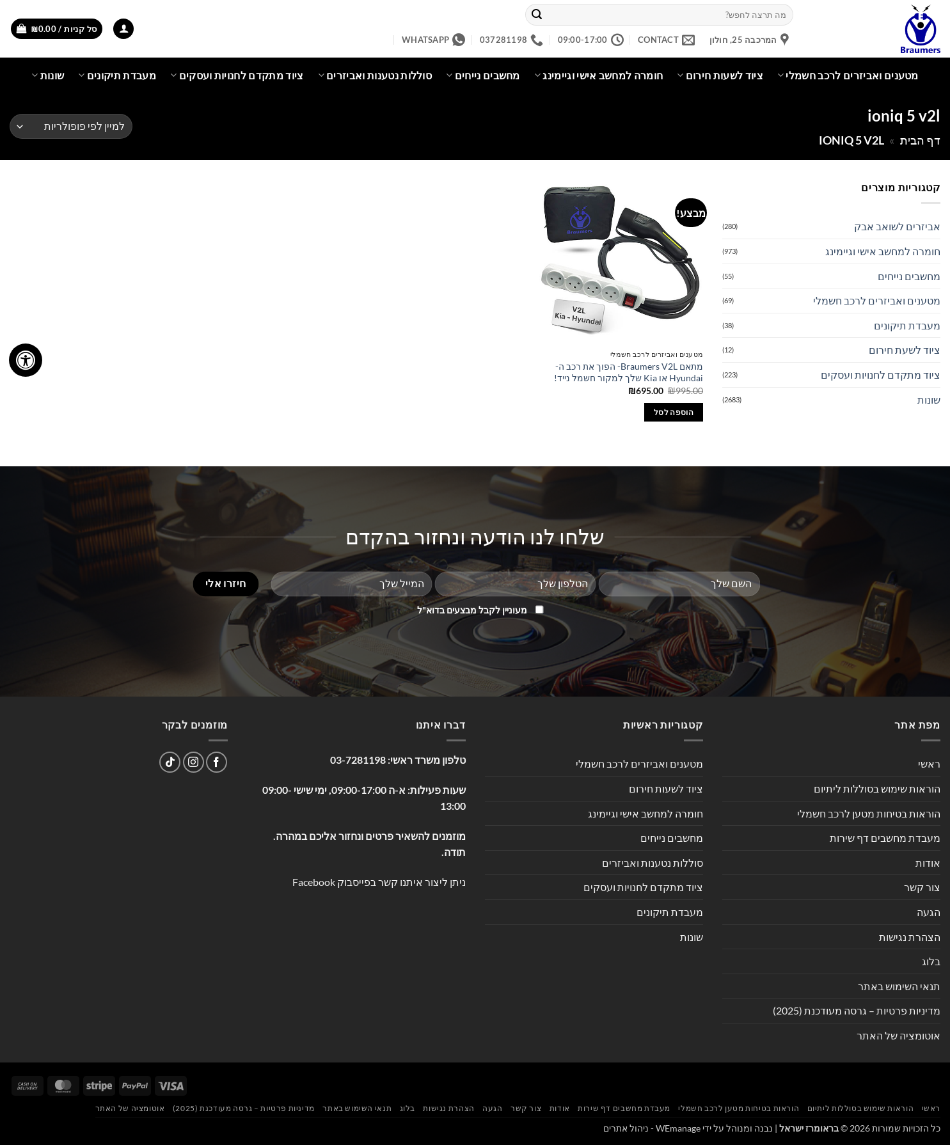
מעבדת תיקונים (117, 75)
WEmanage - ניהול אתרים (652, 1128)
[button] (123, 29)
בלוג (931, 961)
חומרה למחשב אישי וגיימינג (598, 75)
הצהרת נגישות (909, 937)
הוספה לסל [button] (673, 412)
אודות (927, 863)
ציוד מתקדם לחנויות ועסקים (237, 75)
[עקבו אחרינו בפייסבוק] (216, 762)
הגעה (928, 912)
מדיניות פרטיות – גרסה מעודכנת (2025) (856, 1010)
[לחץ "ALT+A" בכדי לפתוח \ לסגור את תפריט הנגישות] (25, 360)
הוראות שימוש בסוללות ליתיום (877, 788)
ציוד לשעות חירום (720, 75)
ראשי (929, 763)
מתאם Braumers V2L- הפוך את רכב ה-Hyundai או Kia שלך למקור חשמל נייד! (628, 372)
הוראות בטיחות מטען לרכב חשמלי (868, 813)
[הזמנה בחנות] (71, 126)
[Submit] (537, 15)
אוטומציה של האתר (898, 1035)
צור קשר (922, 887)
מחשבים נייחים (483, 75)
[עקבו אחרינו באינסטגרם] (193, 762)
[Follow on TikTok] (169, 762)
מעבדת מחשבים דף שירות (885, 838)
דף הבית (920, 140)
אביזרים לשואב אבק (897, 226)
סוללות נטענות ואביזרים (375, 75)
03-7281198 (358, 760)
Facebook (313, 882)
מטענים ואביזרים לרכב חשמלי (848, 75)
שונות (47, 75)
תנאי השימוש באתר (899, 986)
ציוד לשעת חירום (904, 350)
